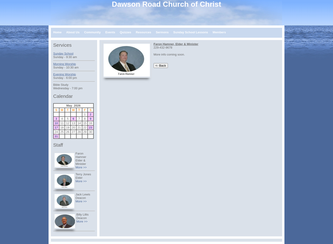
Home (57, 32)
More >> (81, 167)
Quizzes (125, 32)
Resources (143, 32)
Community (92, 32)
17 (56, 127)
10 (56, 123)
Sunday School (63, 53)
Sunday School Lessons (190, 32)
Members (219, 32)
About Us (73, 32)
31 (56, 136)
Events (110, 32)
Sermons (162, 32)
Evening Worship (64, 74)
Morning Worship (64, 64)
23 (90, 127)
